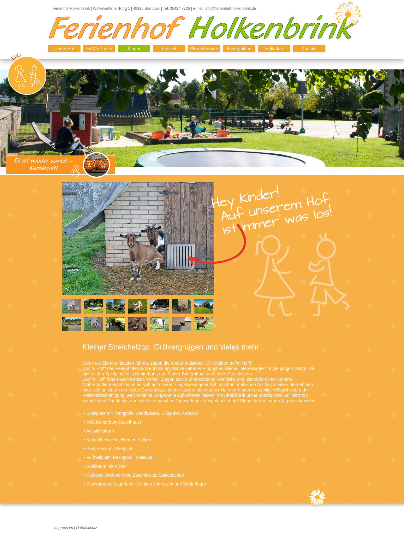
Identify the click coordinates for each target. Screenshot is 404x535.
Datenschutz (86, 528)
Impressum (63, 528)
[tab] (71, 306)
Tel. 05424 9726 (176, 8)
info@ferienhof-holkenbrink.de (230, 8)
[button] (67, 289)
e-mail (197, 8)
